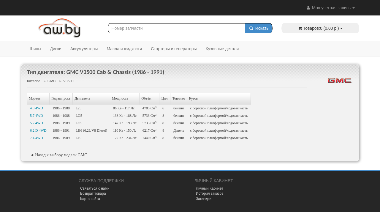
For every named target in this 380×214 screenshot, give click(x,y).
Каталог (33, 81)
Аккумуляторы (84, 48)
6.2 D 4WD (38, 130)
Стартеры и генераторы (174, 48)
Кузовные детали (222, 48)
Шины (35, 48)
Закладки (203, 199)
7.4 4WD (36, 138)
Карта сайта (90, 199)
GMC (52, 81)
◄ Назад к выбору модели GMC (58, 155)
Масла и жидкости (124, 48)
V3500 (68, 81)
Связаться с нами (94, 188)
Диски (55, 48)
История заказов (210, 193)
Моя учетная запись (330, 7)
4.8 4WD (36, 108)
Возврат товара (93, 193)
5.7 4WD (36, 116)
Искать (259, 28)
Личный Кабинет (209, 188)
